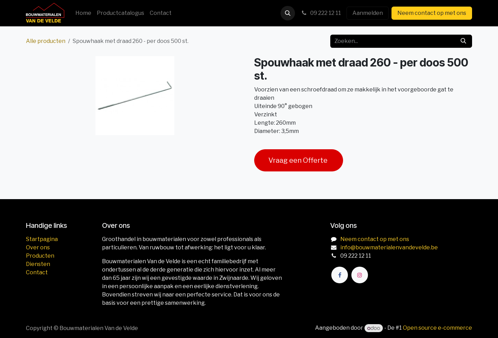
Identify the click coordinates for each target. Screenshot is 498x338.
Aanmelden (367, 13)
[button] (287, 13)
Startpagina (42, 239)
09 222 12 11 (321, 13)
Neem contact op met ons (431, 13)
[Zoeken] (463, 41)
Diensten (38, 264)
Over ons (38, 247)
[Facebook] (339, 275)
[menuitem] (83, 13)
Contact (37, 272)
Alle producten (45, 41)
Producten (40, 255)
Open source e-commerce (437, 328)
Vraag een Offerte (298, 160)
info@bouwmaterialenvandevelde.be (389, 247)
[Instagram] (359, 275)
